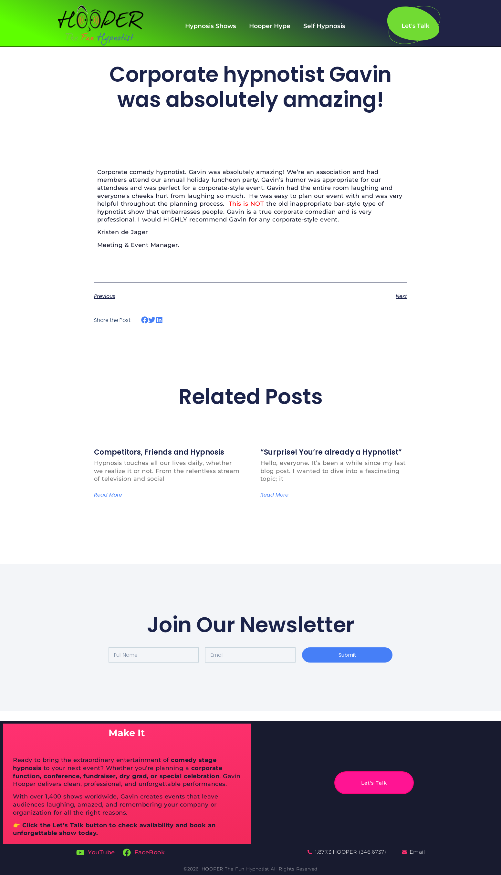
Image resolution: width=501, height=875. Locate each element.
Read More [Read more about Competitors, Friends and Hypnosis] (108, 495)
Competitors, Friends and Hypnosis (159, 452)
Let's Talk (360, 783)
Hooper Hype (269, 26)
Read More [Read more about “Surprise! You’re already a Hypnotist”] (274, 495)
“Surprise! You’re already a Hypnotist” (331, 452)
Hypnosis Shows (210, 26)
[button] (145, 320)
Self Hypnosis (324, 26)
